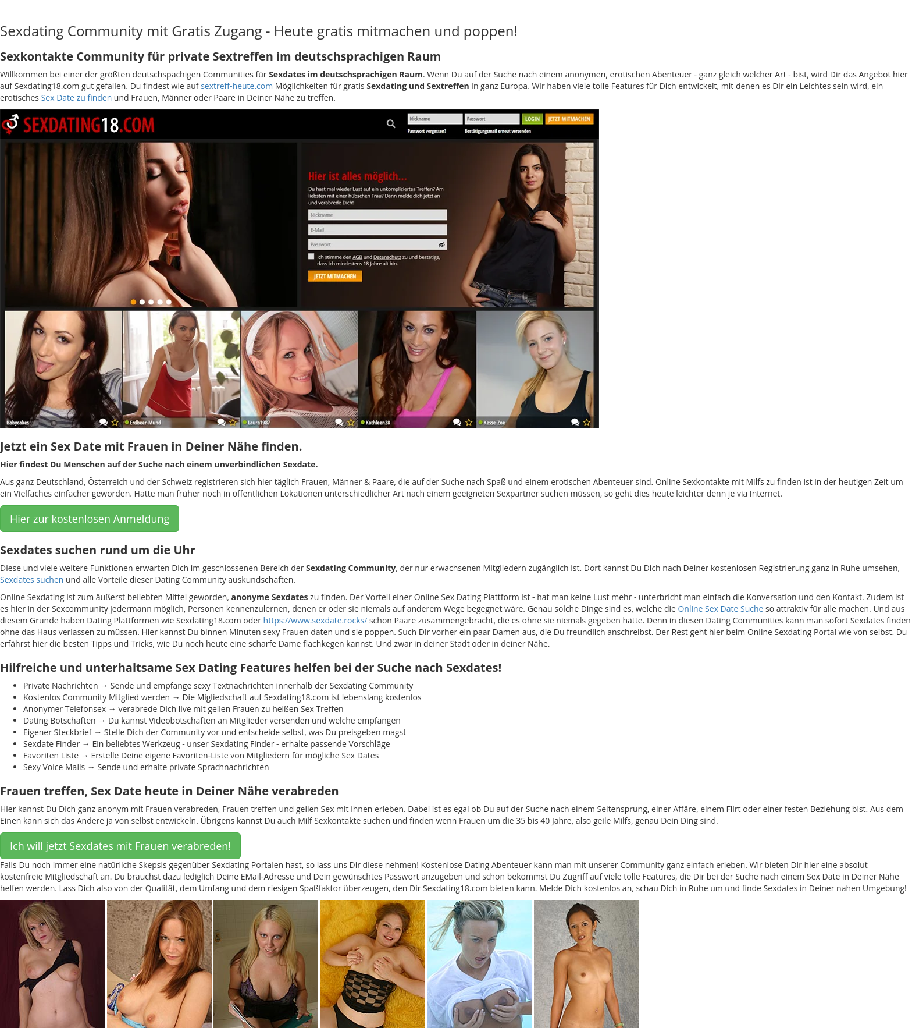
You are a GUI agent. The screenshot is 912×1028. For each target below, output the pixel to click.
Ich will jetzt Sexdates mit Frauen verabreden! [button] (120, 846)
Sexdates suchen (31, 579)
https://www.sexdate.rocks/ (315, 620)
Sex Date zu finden (76, 97)
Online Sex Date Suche (720, 608)
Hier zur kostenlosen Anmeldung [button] (89, 519)
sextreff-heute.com (237, 85)
